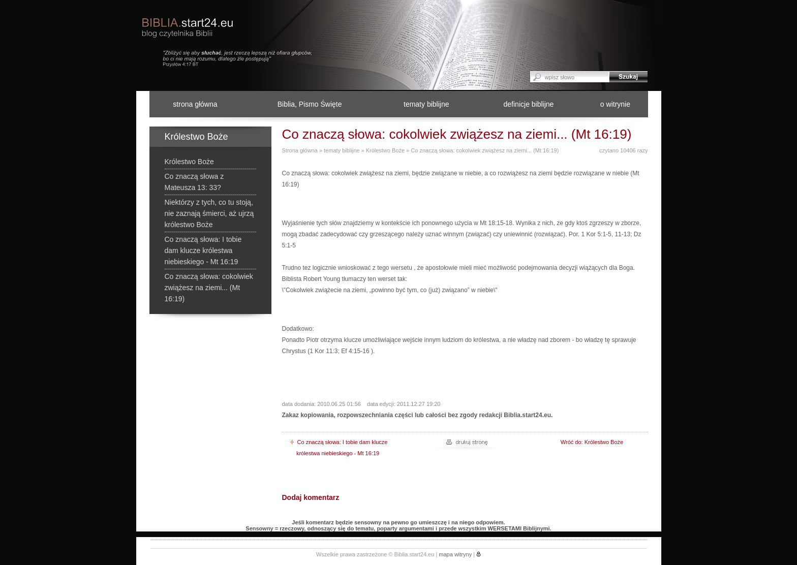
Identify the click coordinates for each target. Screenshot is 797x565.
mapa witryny (455, 554)
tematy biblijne (426, 104)
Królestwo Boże (385, 150)
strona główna (195, 104)
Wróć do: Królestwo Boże (592, 442)
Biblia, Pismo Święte (310, 104)
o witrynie (615, 104)
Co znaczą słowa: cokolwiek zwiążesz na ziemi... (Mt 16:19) (485, 150)
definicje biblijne (529, 104)
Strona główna (300, 150)
